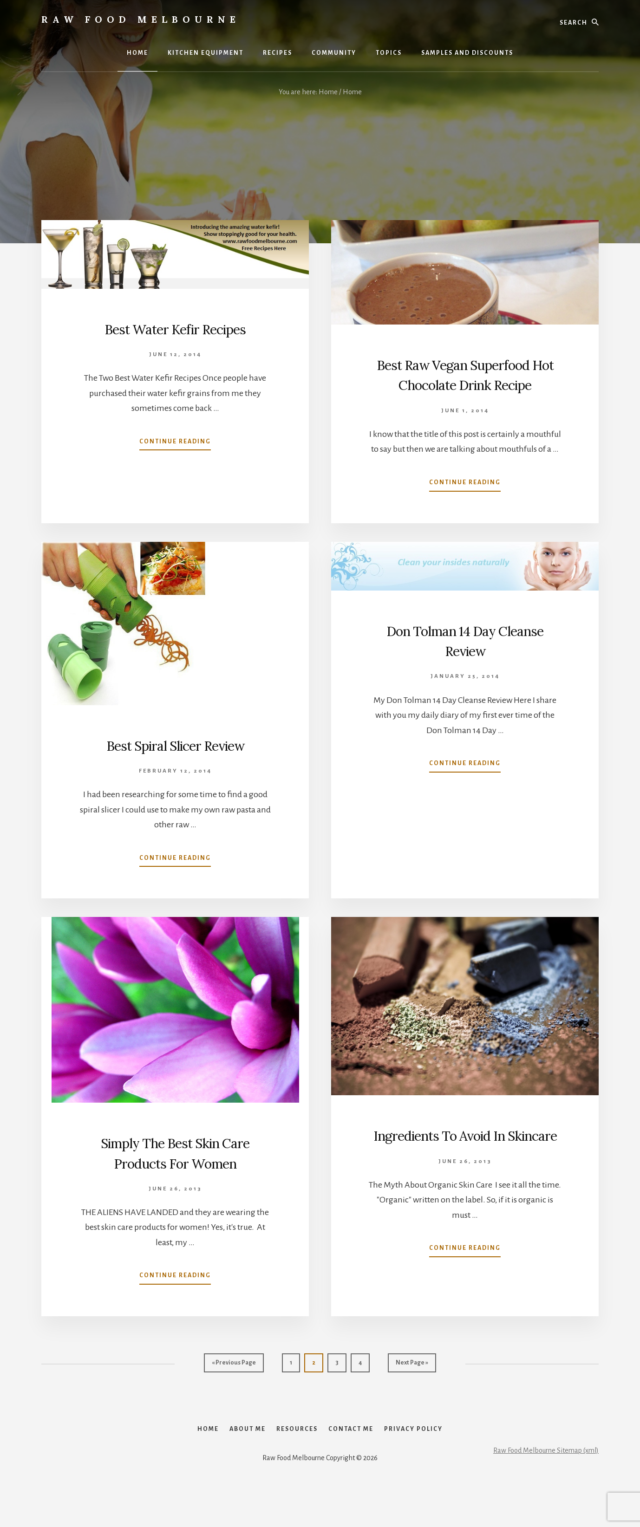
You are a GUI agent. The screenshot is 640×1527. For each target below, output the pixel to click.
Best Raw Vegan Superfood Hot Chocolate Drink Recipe (464, 384)
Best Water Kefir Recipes (175, 328)
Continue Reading (175, 443)
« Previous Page (234, 1384)
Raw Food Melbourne (140, 19)
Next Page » (411, 1384)
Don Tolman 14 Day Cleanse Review (465, 660)
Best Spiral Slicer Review (175, 764)
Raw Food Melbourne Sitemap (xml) (546, 1488)
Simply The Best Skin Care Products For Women (175, 1172)
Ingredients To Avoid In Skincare (465, 1165)
